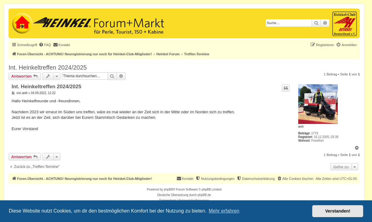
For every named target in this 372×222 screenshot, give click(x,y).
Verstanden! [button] (337, 211)
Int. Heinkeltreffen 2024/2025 (48, 67)
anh (301, 126)
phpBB (168, 189)
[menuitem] (45, 45)
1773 (314, 133)
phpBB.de (204, 195)
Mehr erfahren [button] (224, 210)
